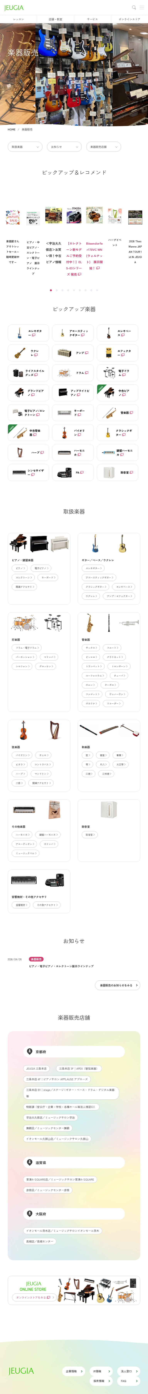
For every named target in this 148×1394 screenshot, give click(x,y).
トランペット (93, 666)
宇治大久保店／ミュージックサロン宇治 (50, 1117)
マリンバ (49, 657)
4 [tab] (68, 290)
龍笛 (103, 755)
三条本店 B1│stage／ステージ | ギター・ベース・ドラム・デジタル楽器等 (70, 1093)
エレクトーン (23, 577)
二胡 (19, 783)
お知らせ (56, 147)
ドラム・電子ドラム (27, 647)
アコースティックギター (99, 577)
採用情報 (101, 1381)
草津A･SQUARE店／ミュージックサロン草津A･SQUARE (60, 1179)
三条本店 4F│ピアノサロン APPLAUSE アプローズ (57, 1079)
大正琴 (121, 764)
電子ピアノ (41, 568)
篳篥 (120, 755)
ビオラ (20, 764)
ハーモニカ (22, 834)
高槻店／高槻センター (39, 1241)
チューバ (119, 675)
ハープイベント (115, 221)
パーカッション (25, 657)
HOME (11, 129)
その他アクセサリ (47, 904)
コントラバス (42, 764)
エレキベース (124, 586)
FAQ (129, 1381)
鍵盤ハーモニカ (48, 834)
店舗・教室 (55, 19)
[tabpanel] (74, 233)
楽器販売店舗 (98, 147)
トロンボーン (119, 666)
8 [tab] (91, 290)
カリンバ (49, 844)
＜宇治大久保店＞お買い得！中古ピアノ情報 (53, 227)
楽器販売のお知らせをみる (118, 985)
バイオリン (22, 755)
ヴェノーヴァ (117, 694)
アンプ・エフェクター (119, 596)
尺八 (103, 764)
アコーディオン (25, 844)
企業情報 (74, 1371)
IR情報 (101, 1371)
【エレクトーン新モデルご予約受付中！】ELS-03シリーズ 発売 (74, 233)
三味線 (106, 773)
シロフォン (22, 666)
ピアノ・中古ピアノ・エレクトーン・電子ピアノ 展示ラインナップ (33, 236)
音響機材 (21, 904)
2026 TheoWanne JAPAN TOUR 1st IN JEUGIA (135, 230)
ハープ (20, 773)
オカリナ (91, 703)
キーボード (48, 577)
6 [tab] (80, 290)
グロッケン (46, 666)
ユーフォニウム (95, 675)
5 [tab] (74, 290)
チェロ (43, 755)
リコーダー (113, 703)
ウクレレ (91, 596)
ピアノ (20, 568)
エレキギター (93, 568)
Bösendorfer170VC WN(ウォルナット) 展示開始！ (94, 230)
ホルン (90, 684)
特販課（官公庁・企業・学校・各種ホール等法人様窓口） (61, 1107)
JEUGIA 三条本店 (36, 1068)
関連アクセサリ (25, 586)
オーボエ (110, 684)
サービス (92, 19)
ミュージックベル (26, 853)
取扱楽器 (17, 147)
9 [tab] (97, 290)
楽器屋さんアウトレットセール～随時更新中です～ (13, 230)
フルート (112, 647)
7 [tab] (86, 290)
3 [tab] (62, 290)
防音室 (90, 834)
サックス (91, 647)
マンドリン (41, 773)
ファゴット (92, 694)
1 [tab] (51, 290)
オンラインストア (129, 19)
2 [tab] (57, 290)
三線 (89, 773)
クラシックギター (96, 586)
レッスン (18, 19)
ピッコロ (91, 657)
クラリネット (115, 657)
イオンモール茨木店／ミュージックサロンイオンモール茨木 (62, 1231)
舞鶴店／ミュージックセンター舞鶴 (47, 1128)
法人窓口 (129, 1371)
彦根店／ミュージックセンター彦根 (47, 1190)
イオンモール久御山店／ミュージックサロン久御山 (57, 1139)
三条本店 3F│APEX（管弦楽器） (79, 1068)
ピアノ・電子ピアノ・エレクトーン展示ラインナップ (61, 966)
